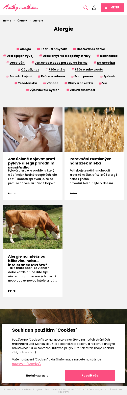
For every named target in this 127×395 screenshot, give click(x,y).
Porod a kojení (20, 76)
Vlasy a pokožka (80, 83)
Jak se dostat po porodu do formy (61, 63)
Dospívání (17, 63)
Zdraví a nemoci (82, 90)
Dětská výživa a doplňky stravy (67, 56)
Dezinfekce (109, 56)
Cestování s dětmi (91, 49)
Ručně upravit (37, 376)
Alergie (38, 20)
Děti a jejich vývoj (20, 56)
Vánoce (52, 83)
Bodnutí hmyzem (54, 49)
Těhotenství (27, 83)
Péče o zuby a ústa (89, 69)
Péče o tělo (57, 69)
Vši (104, 83)
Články (22, 20)
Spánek (109, 76)
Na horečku (106, 63)
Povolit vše (90, 376)
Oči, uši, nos (30, 69)
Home (7, 20)
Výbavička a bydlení (44, 90)
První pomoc (84, 76)
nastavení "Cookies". (26, 364)
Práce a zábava (53, 76)
